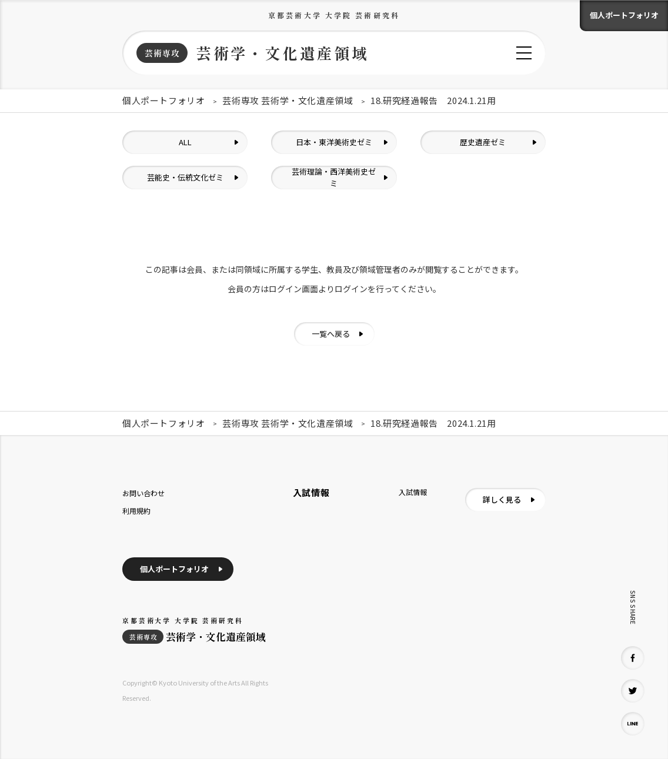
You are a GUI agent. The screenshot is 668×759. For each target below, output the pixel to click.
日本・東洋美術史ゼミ (334, 142)
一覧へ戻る (331, 333)
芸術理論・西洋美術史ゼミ (334, 177)
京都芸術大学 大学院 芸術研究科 (334, 15)
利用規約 (136, 511)
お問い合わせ (143, 493)
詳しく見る (502, 499)
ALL (185, 142)
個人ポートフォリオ (624, 15)
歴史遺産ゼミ (483, 142)
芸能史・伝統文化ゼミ (185, 177)
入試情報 (413, 492)
